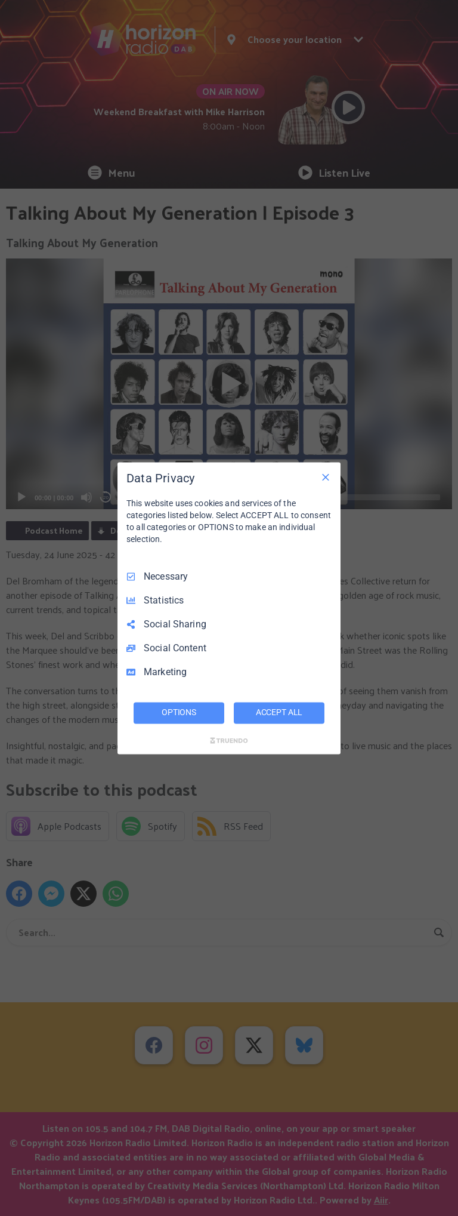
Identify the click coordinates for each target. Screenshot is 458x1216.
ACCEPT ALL (279, 712)
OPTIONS (179, 712)
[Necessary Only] (326, 477)
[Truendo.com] (229, 740)
